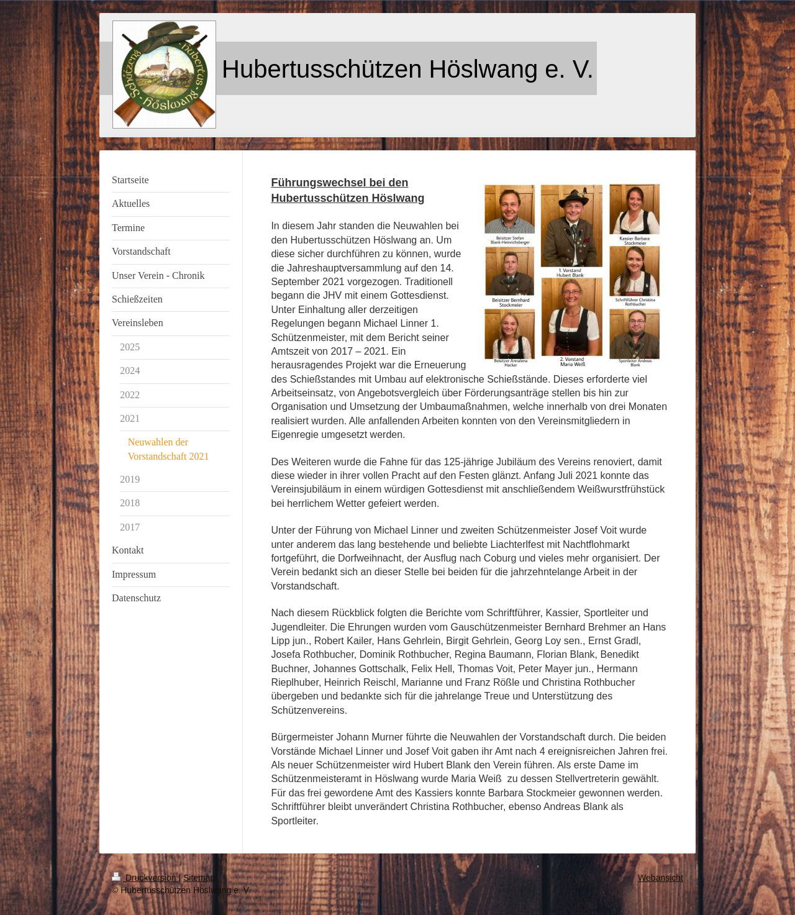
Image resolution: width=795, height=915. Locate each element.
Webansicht (660, 878)
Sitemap (199, 878)
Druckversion (145, 878)
